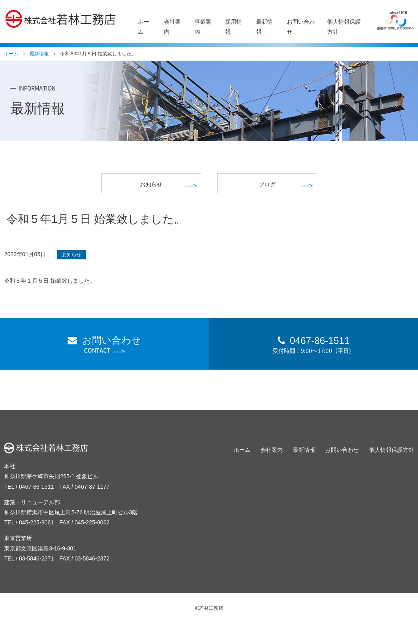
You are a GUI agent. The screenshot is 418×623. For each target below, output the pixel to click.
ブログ (267, 184)
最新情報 (304, 450)
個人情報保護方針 (391, 450)
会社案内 (271, 450)
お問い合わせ (104, 344)
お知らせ (151, 184)
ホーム (242, 450)
